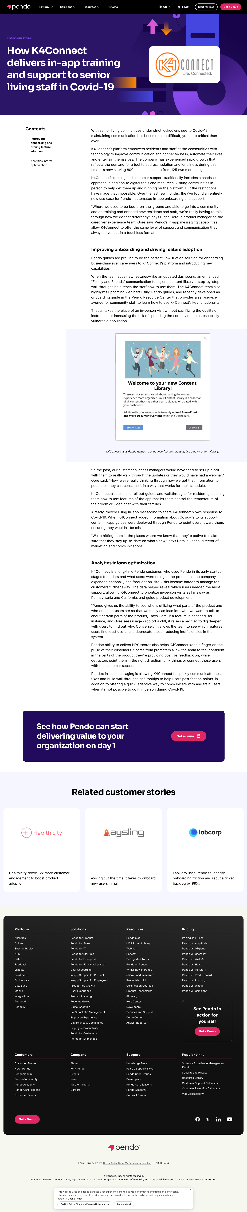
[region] (123, 1198)
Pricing (113, 7)
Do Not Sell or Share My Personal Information (85, 1204)
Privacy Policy (94, 1162)
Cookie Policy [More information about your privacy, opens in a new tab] (75, 1198)
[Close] (190, 1189)
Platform (46, 7)
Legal (81, 1162)
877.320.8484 (161, 1162)
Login (183, 7)
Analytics (20, 938)
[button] (188, 736)
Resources (91, 7)
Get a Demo (231, 7)
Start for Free (206, 7)
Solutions (68, 7)
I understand (124, 1204)
